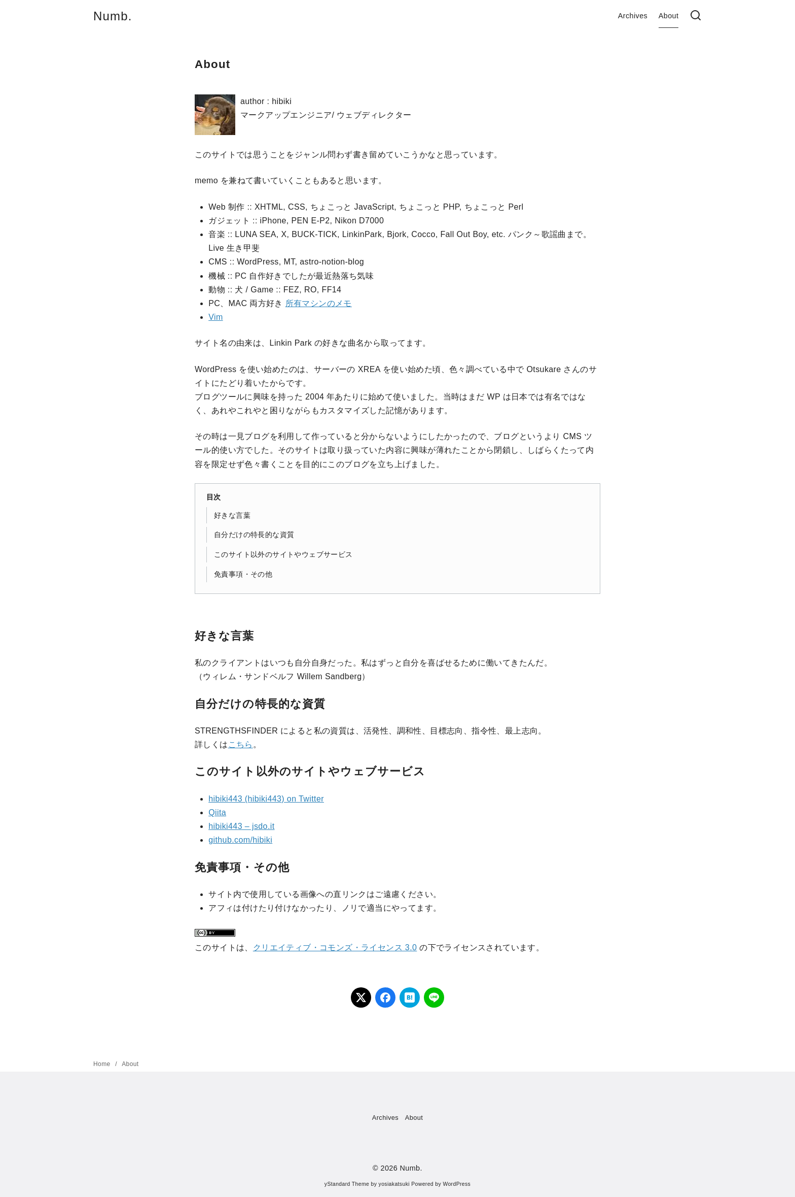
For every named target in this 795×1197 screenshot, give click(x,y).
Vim (215, 317)
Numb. (112, 16)
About (669, 16)
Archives (632, 16)
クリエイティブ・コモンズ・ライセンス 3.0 (335, 947)
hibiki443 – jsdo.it (241, 826)
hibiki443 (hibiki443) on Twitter (266, 798)
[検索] (696, 16)
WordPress (457, 1184)
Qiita (217, 812)
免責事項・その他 (243, 574)
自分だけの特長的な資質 (254, 534)
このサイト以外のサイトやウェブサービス (283, 554)
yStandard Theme (346, 1184)
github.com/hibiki (240, 840)
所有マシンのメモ (318, 303)
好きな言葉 (232, 515)
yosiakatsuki (394, 1184)
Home (102, 1064)
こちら (240, 744)
